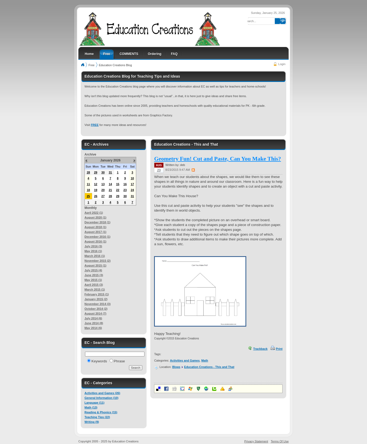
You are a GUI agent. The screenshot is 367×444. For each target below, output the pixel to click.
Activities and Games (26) (102, 393)
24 (132, 190)
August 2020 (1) (95, 217)
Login (281, 64)
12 (95, 184)
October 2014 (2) (95, 308)
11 (88, 184)
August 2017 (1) (95, 231)
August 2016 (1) (95, 241)
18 (88, 190)
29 (95, 172)
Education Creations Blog (115, 65)
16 (125, 184)
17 (132, 184)
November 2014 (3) (97, 304)
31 (110, 172)
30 (102, 172)
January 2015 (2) (95, 299)
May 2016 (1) (93, 251)
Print (279, 348)
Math (204, 360)
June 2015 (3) (93, 275)
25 (88, 196)
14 (110, 184)
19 (95, 190)
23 (125, 190)
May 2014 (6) (93, 328)
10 (132, 178)
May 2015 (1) (93, 280)
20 (102, 190)
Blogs (176, 366)
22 (117, 190)
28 (88, 172)
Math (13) (90, 407)
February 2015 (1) (96, 294)
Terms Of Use (280, 441)
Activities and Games (185, 360)
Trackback (260, 348)
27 (102, 196)
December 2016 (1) (97, 236)
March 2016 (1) (94, 255)
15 (117, 184)
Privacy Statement (256, 441)
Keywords (99, 361)
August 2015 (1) (95, 265)
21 (110, 190)
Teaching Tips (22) (97, 417)
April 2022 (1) (93, 212)
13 (102, 184)
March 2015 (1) (94, 289)
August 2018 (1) (95, 227)
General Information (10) (101, 397)
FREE (95, 124)
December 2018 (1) (97, 222)
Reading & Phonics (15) (100, 412)
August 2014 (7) (95, 313)
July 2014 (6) (93, 318)
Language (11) (94, 402)
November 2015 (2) (97, 260)
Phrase (119, 361)
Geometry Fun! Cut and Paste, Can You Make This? (217, 159)
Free (91, 65)
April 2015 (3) (93, 284)
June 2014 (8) (93, 323)
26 (95, 196)
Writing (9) (91, 421)
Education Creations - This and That (209, 366)
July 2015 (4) (93, 270)
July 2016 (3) (93, 246)
